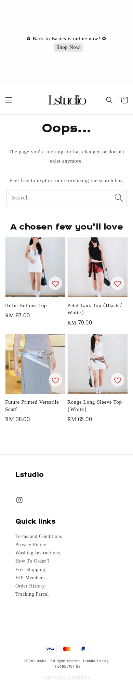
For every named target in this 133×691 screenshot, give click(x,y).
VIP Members (30, 578)
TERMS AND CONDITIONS (66, 678)
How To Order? (32, 561)
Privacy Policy (30, 545)
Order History (30, 586)
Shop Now (68, 47)
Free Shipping (30, 570)
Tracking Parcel (32, 594)
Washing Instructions (37, 553)
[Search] (118, 197)
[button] (8, 100)
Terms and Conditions (38, 537)
